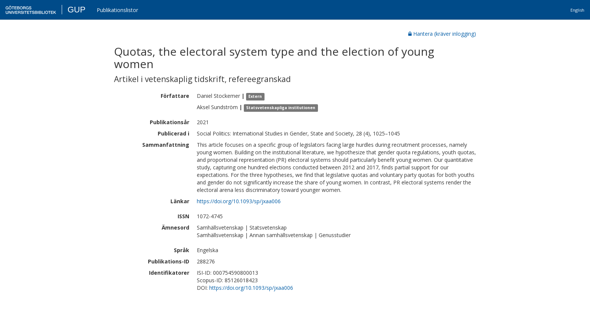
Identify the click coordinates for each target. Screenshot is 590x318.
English (577, 10)
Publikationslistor (117, 10)
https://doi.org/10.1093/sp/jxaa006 (239, 201)
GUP (76, 9)
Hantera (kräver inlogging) (442, 33)
